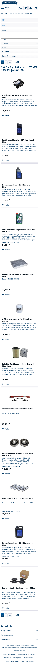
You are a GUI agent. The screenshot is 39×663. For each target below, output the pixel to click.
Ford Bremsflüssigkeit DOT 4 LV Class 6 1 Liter (18, 141)
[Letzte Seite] (10, 62)
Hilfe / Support (22, 654)
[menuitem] (5, 8)
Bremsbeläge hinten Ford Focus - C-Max (18, 588)
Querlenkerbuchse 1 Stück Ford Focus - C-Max (19, 96)
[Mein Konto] (30, 8)
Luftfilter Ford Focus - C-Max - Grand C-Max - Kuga (18, 365)
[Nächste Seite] (6, 62)
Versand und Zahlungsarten (13, 658)
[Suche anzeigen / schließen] (20, 8)
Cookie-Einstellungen (9, 654)
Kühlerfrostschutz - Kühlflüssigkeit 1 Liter (17, 186)
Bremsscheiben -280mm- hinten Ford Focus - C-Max (17, 455)
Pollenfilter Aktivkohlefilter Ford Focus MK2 (18, 275)
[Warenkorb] (36, 8)
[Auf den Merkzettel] (6, 115)
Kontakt (32, 654)
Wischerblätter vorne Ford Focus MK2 (17, 409)
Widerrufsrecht (28, 658)
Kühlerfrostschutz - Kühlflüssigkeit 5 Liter (17, 544)
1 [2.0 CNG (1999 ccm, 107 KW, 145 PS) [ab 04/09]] (2, 62)
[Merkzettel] (25, 8)
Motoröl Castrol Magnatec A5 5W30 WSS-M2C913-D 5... (18, 231)
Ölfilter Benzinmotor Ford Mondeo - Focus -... (17, 320)
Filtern (5, 51)
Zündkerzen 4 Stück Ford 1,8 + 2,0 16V (17, 498)
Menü (5, 7)
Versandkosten (6, 647)
